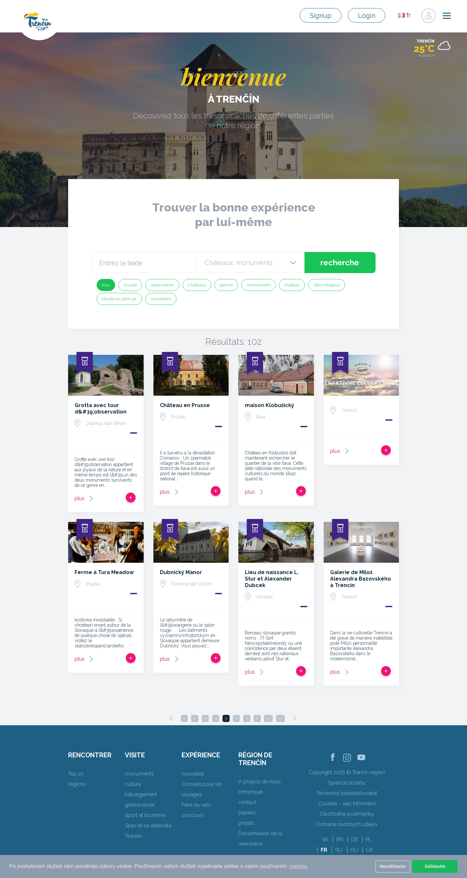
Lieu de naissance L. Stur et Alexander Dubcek (272, 578)
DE (354, 839)
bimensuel (250, 792)
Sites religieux (326, 285)
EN (339, 839)
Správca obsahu (346, 783)
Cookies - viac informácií (347, 803)
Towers (133, 836)
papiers (247, 813)
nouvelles (193, 774)
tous (106, 285)
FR (324, 850)
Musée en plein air (119, 298)
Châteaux (197, 285)
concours (193, 815)
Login (366, 15)
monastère (160, 298)
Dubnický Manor (181, 572)
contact (247, 802)
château (292, 285)
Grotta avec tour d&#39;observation (100, 408)
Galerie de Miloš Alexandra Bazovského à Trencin (360, 578)
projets (246, 823)
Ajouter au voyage (130, 497)
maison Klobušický (269, 405)
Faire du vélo (196, 805)
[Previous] (171, 718)
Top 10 (75, 774)
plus (80, 498)
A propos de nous (259, 781)
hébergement (141, 794)
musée (130, 285)
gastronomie (140, 805)
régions (77, 784)
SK (325, 839)
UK (369, 850)
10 (268, 718)
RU (338, 850)
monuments (258, 285)
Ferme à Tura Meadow (104, 572)
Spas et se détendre (148, 826)
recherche (339, 262)
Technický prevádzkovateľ (347, 793)
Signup (320, 15)
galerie (226, 285)
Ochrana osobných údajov (347, 824)
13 (280, 718)
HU (354, 850)
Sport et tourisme (145, 815)
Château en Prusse (185, 405)
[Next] (294, 718)
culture (133, 784)
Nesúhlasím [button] (393, 866)
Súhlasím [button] (435, 866)
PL (369, 839)
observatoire (162, 285)
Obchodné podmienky (347, 814)
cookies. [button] (298, 866)
